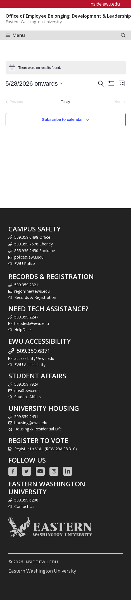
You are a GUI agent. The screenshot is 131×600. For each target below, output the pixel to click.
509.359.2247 (26, 317)
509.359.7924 (26, 384)
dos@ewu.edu (27, 390)
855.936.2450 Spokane (34, 250)
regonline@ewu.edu (32, 291)
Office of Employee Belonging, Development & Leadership (68, 16)
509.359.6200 (26, 500)
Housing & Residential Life (38, 429)
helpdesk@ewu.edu (31, 323)
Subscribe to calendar (62, 119)
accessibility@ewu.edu (34, 358)
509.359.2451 (26, 416)
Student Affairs (27, 396)
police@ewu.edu (29, 257)
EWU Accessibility (30, 364)
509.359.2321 (26, 284)
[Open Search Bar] (123, 35)
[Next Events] (120, 102)
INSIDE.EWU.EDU (41, 561)
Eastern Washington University (42, 571)
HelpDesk (23, 329)
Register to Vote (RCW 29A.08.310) (45, 448)
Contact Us (24, 506)
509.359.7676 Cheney (33, 244)
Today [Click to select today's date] (65, 102)
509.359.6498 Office (32, 237)
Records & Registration (35, 297)
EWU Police (24, 263)
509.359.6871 (33, 351)
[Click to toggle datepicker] (34, 83)
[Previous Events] (14, 102)
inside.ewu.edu (104, 4)
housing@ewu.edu (30, 422)
